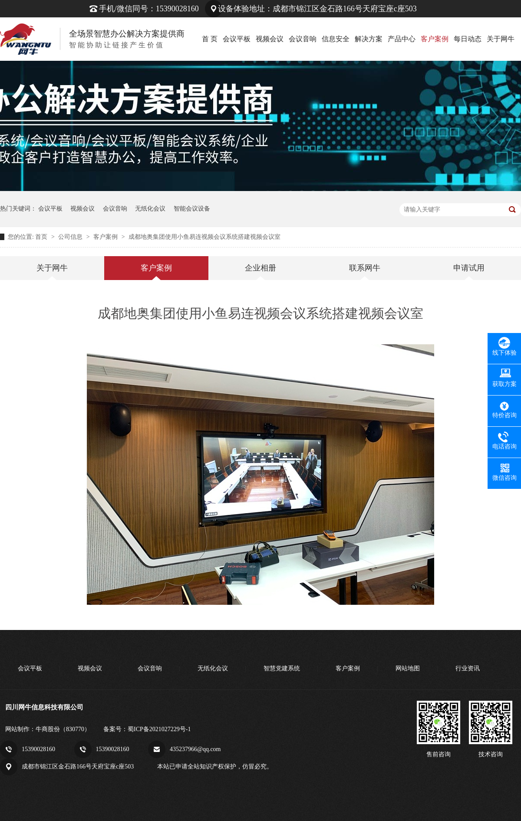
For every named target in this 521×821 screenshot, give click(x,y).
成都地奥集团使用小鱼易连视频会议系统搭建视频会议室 (204, 237)
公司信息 (71, 237)
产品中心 (401, 39)
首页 (42, 237)
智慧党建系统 (282, 668)
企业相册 (260, 268)
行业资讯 (467, 668)
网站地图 (408, 668)
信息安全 (336, 39)
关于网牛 (500, 39)
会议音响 (303, 39)
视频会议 (270, 39)
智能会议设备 (192, 208)
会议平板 (237, 39)
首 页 (210, 39)
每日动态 (467, 39)
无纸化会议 (150, 208)
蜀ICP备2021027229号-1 (159, 729)
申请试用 (469, 268)
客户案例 (434, 39)
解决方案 (369, 39)
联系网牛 (364, 268)
